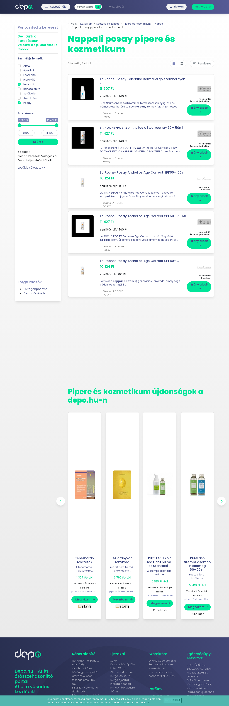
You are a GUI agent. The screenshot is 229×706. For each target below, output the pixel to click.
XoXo (113, 657)
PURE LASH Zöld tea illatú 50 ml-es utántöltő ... (160, 558)
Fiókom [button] (176, 6)
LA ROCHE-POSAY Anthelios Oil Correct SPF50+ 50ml (142, 126)
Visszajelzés (117, 6)
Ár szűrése (25, 113)
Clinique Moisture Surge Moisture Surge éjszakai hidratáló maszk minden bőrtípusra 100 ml (122, 678)
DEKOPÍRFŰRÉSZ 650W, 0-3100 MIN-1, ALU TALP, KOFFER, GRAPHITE (199, 667)
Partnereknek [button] (203, 6)
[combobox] (86, 7)
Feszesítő (29, 75)
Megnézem (85, 596)
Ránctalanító (31, 89)
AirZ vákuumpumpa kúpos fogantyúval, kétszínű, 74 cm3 (199, 680)
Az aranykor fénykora (122, 556)
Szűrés (38, 142)
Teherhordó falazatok (84, 556)
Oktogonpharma (35, 289)
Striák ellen (30, 93)
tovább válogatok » (31, 168)
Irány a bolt (199, 108)
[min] (26, 133)
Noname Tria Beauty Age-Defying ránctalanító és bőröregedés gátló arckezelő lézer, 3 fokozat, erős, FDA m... (85, 668)
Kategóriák (48, 7)
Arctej (27, 65)
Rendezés (202, 63)
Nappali (28, 84)
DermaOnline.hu (34, 293)
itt (148, 702)
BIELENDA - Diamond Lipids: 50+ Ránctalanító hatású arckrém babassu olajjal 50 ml (85, 691)
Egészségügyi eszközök (199, 652)
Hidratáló (29, 79)
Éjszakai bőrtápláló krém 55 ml (122, 662)
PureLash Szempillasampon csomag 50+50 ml (197, 560)
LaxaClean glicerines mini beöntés (200, 690)
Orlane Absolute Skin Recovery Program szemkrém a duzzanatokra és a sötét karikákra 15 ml (162, 664)
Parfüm (155, 685)
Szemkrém (30, 98)
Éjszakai (117, 650)
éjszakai (28, 70)
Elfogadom (172, 700)
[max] (50, 133)
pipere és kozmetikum (84, 587)
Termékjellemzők (30, 58)
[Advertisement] (38, 223)
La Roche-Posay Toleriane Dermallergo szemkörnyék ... (142, 81)
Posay (27, 103)
